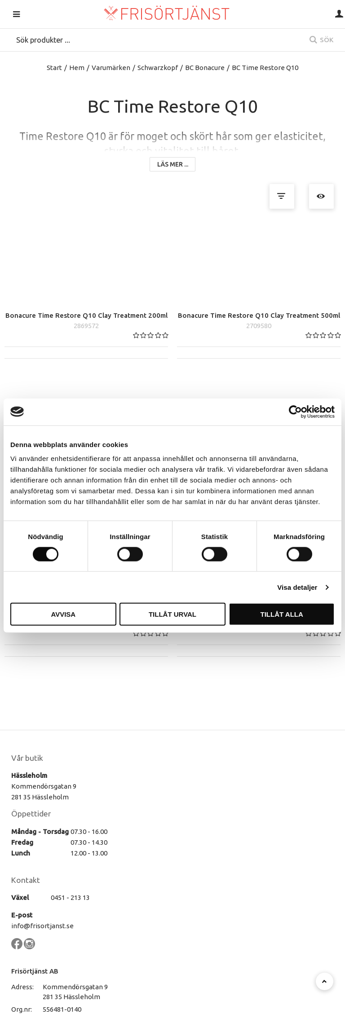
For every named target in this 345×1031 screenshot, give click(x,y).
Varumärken (111, 67)
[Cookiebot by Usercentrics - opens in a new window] (295, 411)
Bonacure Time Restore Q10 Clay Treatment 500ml (259, 302)
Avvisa (63, 614)
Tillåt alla (282, 614)
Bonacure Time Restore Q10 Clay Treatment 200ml (86, 302)
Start (54, 67)
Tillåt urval (172, 614)
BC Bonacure (205, 67)
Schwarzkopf (157, 67)
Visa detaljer (297, 587)
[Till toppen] (324, 981)
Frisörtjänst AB (34, 957)
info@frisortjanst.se (42, 912)
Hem (76, 67)
